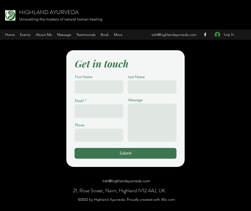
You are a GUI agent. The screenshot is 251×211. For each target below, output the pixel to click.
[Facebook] (205, 34)
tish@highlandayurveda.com (174, 34)
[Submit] (125, 153)
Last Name (136, 77)
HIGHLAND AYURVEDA (49, 12)
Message (135, 100)
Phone (79, 125)
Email (79, 101)
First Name (83, 77)
